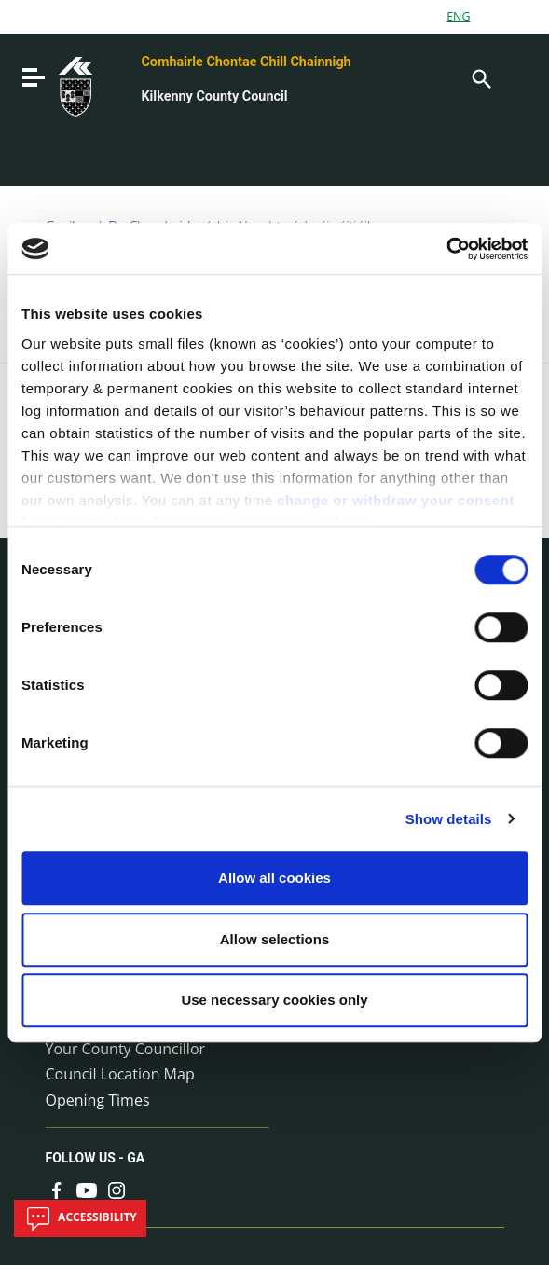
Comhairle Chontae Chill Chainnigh (245, 62)
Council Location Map (120, 1074)
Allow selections (275, 939)
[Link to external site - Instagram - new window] (116, 1188)
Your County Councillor (126, 1048)
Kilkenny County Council (214, 96)
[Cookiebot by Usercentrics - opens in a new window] (446, 249)
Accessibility (80, 1218)
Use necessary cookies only (274, 1000)
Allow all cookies (274, 878)
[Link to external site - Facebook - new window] (57, 1188)
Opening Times (98, 1100)
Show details (448, 819)
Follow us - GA (95, 1157)
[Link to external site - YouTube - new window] (86, 1188)
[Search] (480, 77)
